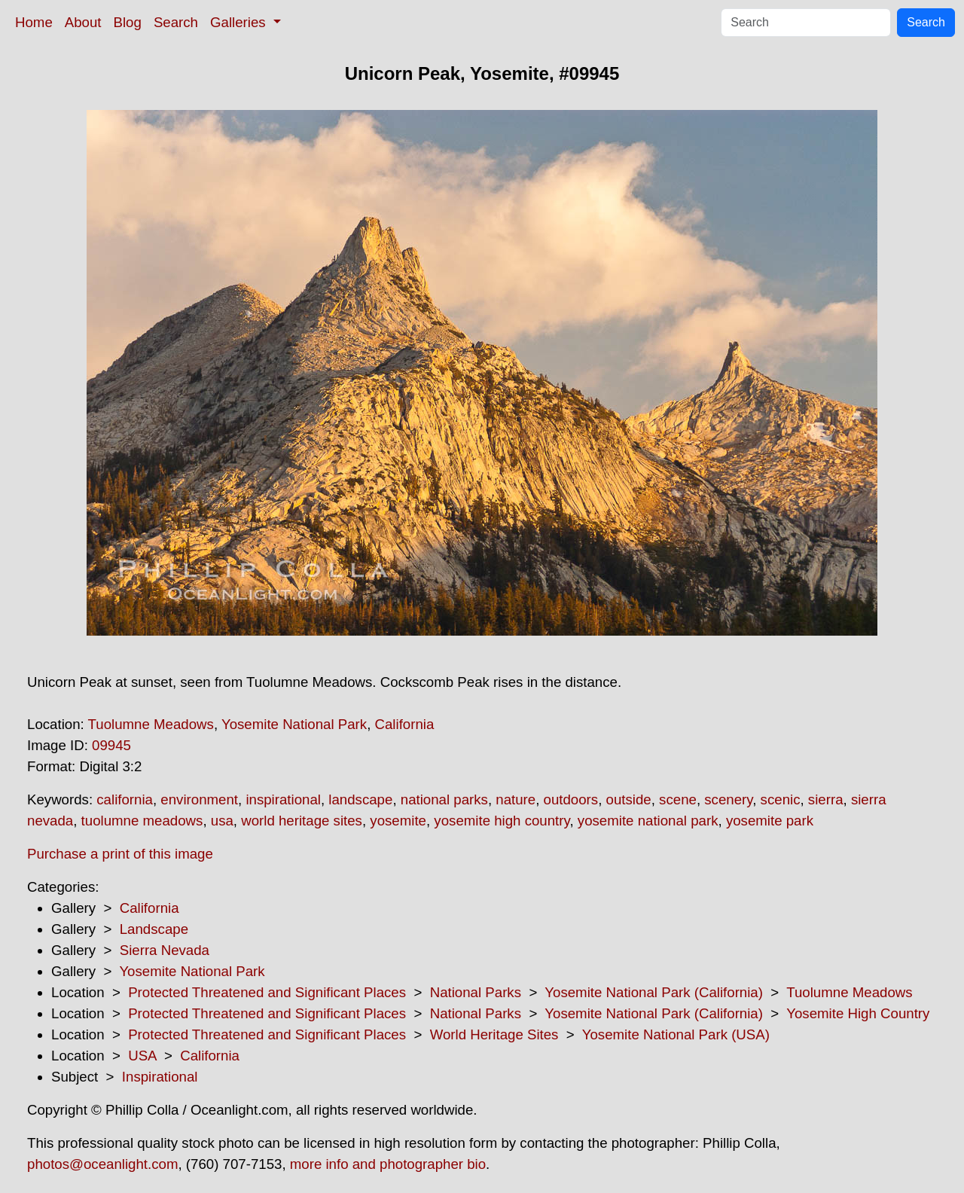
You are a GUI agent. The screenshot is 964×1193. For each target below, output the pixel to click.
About (83, 22)
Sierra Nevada (164, 950)
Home (34, 22)
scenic (781, 799)
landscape (360, 799)
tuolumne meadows (142, 820)
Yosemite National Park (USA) (676, 1034)
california (124, 799)
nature (515, 799)
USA (142, 1055)
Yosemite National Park (294, 724)
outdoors (571, 799)
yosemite (398, 820)
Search (176, 22)
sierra (826, 799)
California (405, 724)
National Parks (475, 992)
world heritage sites (301, 820)
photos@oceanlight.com (102, 1164)
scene (678, 799)
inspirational (283, 799)
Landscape (154, 929)
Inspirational (160, 1077)
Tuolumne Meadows (151, 724)
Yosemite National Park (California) (654, 992)
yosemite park (769, 820)
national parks (444, 799)
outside (628, 799)
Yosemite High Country (857, 1013)
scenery (728, 799)
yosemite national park (648, 820)
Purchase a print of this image (120, 854)
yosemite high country (501, 820)
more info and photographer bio (388, 1164)
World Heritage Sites (494, 1034)
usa (222, 820)
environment (199, 799)
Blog (128, 22)
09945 (111, 745)
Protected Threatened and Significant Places (267, 992)
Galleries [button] (240, 22)
